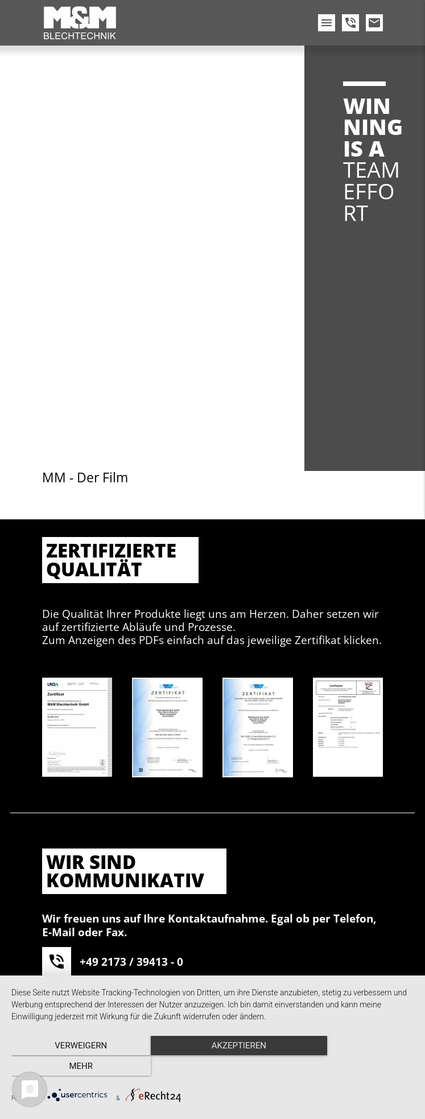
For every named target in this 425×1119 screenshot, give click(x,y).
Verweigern (72, 1066)
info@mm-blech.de (130, 625)
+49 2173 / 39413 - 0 (131, 549)
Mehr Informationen (171, 895)
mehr (353, 1066)
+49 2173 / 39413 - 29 (134, 587)
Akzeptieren (273, 895)
